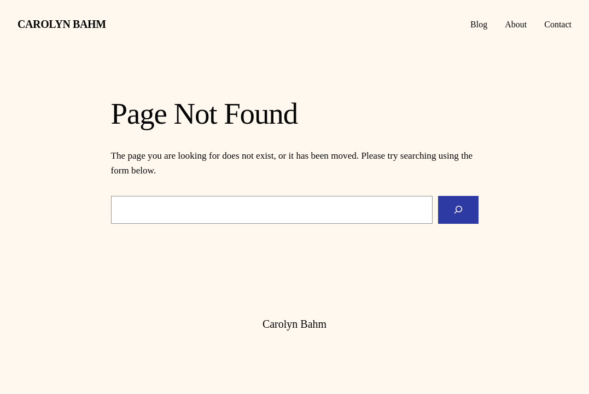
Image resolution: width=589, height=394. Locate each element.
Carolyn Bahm (62, 24)
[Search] (458, 210)
